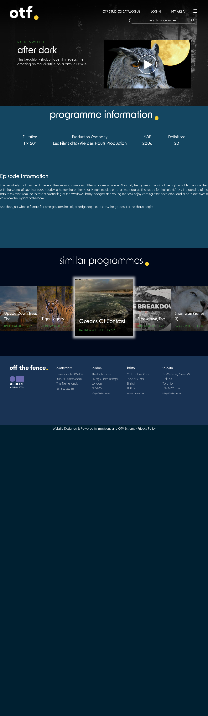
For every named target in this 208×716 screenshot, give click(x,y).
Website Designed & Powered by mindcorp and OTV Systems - (95, 428)
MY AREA (178, 11)
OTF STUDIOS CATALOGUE (121, 11)
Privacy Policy (147, 428)
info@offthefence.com (101, 394)
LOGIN (155, 11)
